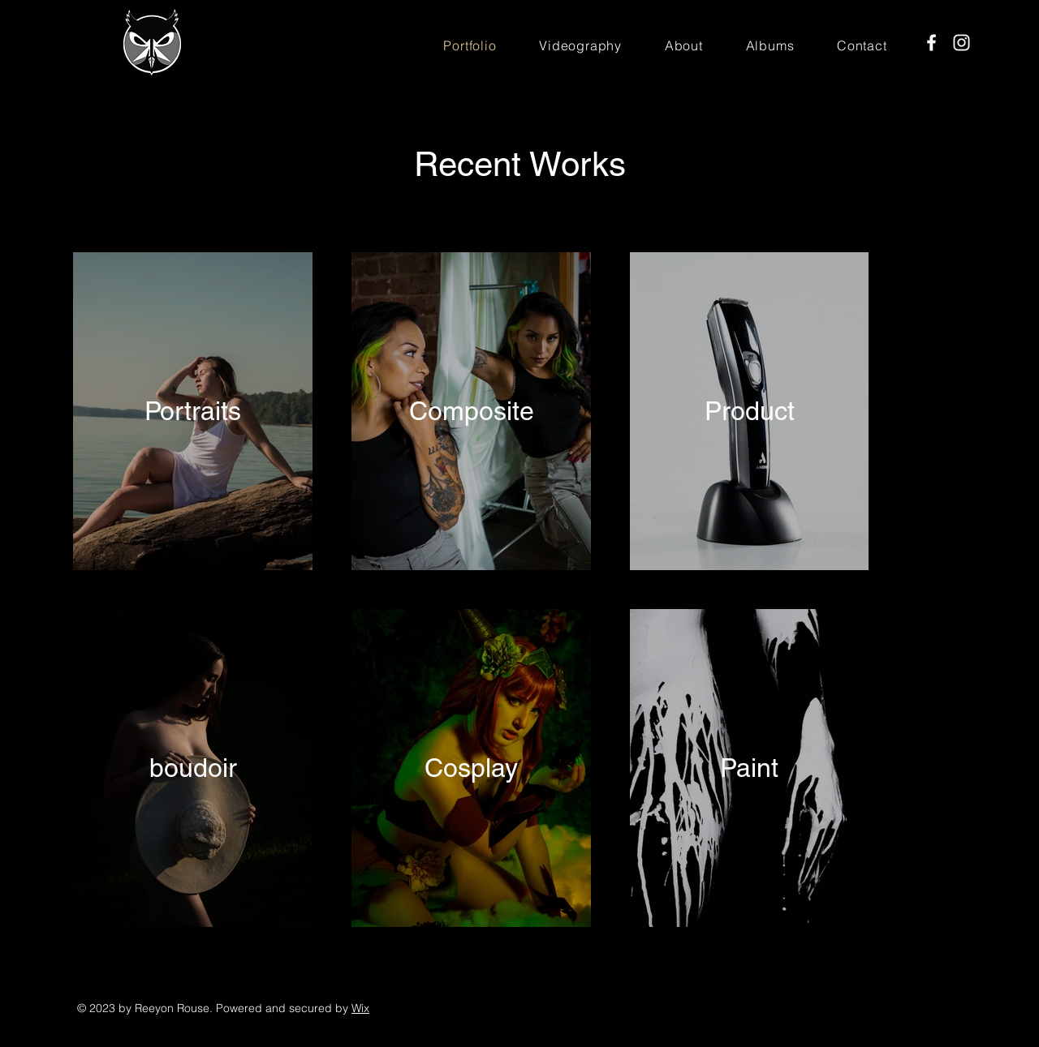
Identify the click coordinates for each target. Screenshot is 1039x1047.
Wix (360, 1008)
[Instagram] (961, 43)
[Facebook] (931, 43)
